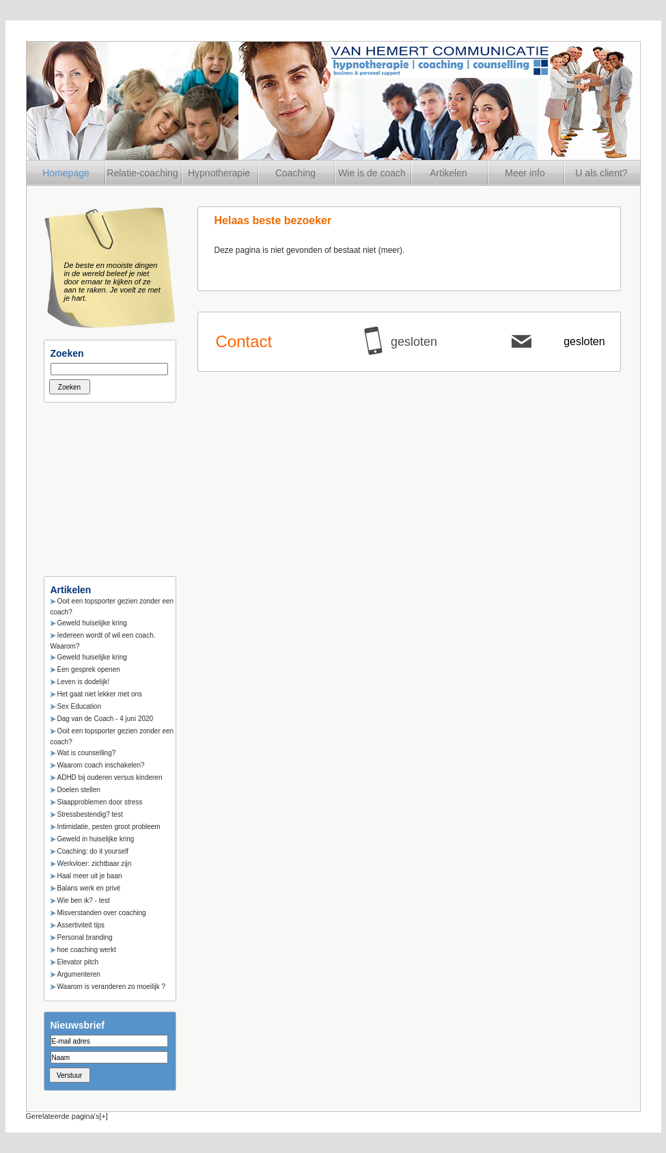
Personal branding (85, 937)
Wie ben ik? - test (83, 900)
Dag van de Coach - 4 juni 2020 (105, 718)
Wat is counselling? (86, 753)
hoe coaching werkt (86, 949)
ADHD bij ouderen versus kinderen (110, 777)
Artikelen (448, 172)
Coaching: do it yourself (93, 851)
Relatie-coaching (142, 172)
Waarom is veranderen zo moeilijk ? (111, 986)
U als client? (601, 172)
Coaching (295, 172)
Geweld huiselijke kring (92, 623)
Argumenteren (78, 974)
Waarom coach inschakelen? (101, 765)
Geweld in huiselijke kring (96, 839)
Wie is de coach (372, 172)
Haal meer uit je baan (89, 876)
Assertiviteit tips (81, 925)
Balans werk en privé (89, 888)
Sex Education (79, 706)
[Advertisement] (112, 485)
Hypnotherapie (219, 172)
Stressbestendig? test (90, 814)
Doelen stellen (78, 789)
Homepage (65, 172)
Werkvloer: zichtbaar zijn (94, 863)
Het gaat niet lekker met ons (100, 694)
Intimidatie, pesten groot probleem (109, 826)
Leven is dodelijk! (83, 682)
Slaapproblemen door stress (100, 802)
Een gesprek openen (88, 669)
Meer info (524, 172)
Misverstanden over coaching (101, 913)
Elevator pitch (78, 962)
